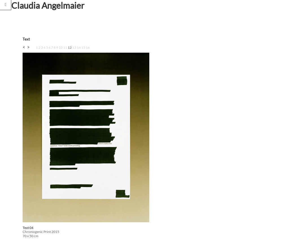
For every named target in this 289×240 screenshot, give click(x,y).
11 (65, 47)
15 (83, 47)
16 (88, 47)
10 (61, 47)
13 (74, 47)
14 (79, 47)
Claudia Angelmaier (47, 5)
